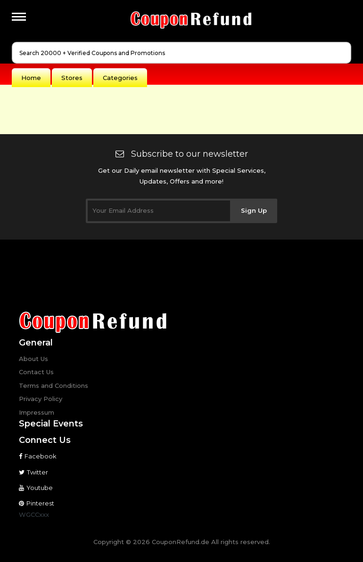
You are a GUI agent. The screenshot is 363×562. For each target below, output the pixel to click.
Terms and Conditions (53, 385)
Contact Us (36, 372)
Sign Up (254, 210)
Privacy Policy (40, 398)
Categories (120, 77)
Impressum (36, 412)
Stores (71, 77)
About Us (33, 358)
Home (31, 77)
